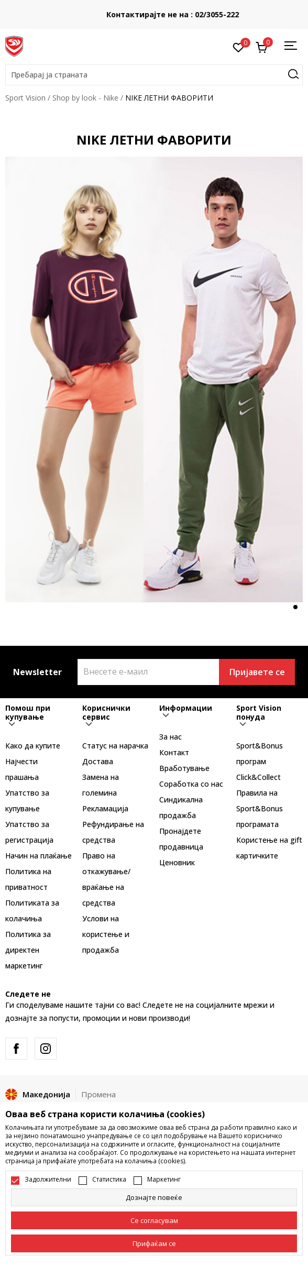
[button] (154, 74)
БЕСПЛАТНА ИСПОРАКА (154, 11)
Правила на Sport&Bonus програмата (259, 808)
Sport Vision (25, 98)
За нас (170, 737)
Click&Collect (258, 777)
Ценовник (177, 862)
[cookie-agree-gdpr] (154, 1220)
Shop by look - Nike (85, 98)
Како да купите (32, 746)
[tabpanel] (154, 379)
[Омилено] (238, 46)
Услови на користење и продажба (105, 934)
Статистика (109, 1179)
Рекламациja (105, 808)
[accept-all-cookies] (154, 1243)
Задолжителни (48, 1179)
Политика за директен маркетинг (28, 950)
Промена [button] (98, 1094)
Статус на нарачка (115, 746)
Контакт (174, 752)
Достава (97, 761)
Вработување (184, 768)
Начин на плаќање (38, 856)
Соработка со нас (191, 784)
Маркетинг (164, 1179)
